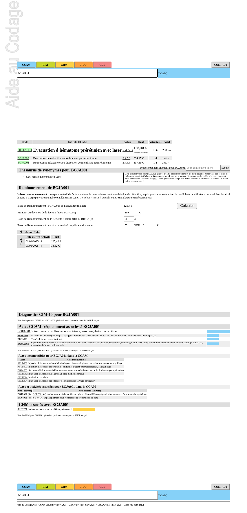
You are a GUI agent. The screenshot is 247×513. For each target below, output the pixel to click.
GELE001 (38, 394)
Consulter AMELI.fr (90, 197)
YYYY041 (38, 397)
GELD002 (23, 373)
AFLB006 (22, 363)
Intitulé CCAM (77, 142)
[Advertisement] (123, 31)
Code (25, 142)
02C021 (22, 409)
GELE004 (22, 380)
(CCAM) (162, 73)
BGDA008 (23, 335)
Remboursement (141, 152)
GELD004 (23, 377)
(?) (91, 218)
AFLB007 (22, 366)
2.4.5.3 (128, 150)
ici (155, 178)
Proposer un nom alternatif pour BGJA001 (162, 167)
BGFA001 (24, 331)
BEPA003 (22, 339)
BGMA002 (23, 343)
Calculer (187, 206)
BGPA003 (22, 370)
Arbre (127, 142)
